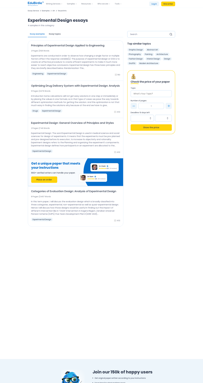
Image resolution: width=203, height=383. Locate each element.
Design (167, 58)
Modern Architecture (148, 63)
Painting (148, 54)
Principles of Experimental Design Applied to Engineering (67, 45)
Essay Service (33, 11)
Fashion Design (136, 58)
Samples (71, 3)
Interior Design (153, 58)
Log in (154, 4)
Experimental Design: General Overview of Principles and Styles (72, 123)
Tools (117, 3)
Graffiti (132, 63)
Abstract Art (152, 49)
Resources (86, 3)
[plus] (169, 106)
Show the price (151, 127)
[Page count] (151, 106)
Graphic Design (136, 49)
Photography (135, 54)
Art (54, 11)
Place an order (44, 179)
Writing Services (53, 3)
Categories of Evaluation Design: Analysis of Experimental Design (73, 191)
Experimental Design (57, 73)
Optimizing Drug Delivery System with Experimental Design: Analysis (75, 86)
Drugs (35, 111)
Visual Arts (62, 11)
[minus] (134, 106)
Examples (46, 11)
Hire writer (168, 4)
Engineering (38, 73)
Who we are (102, 3)
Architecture (162, 54)
